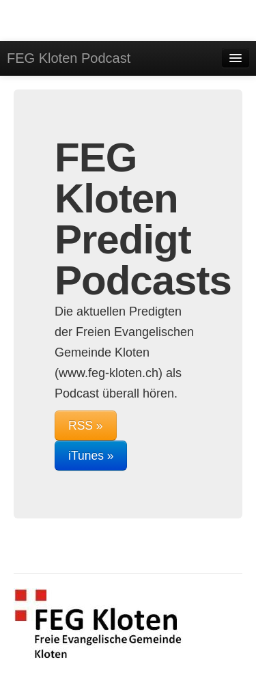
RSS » (85, 425)
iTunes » (90, 455)
